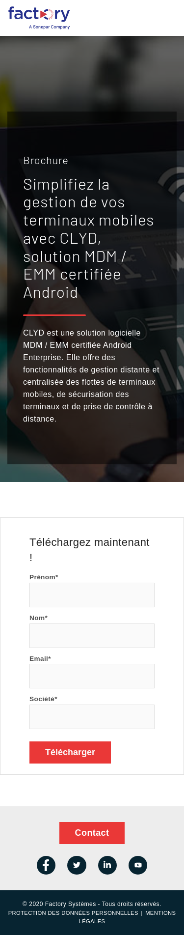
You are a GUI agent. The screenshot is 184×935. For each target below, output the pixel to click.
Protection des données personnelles (73, 913)
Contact (92, 833)
